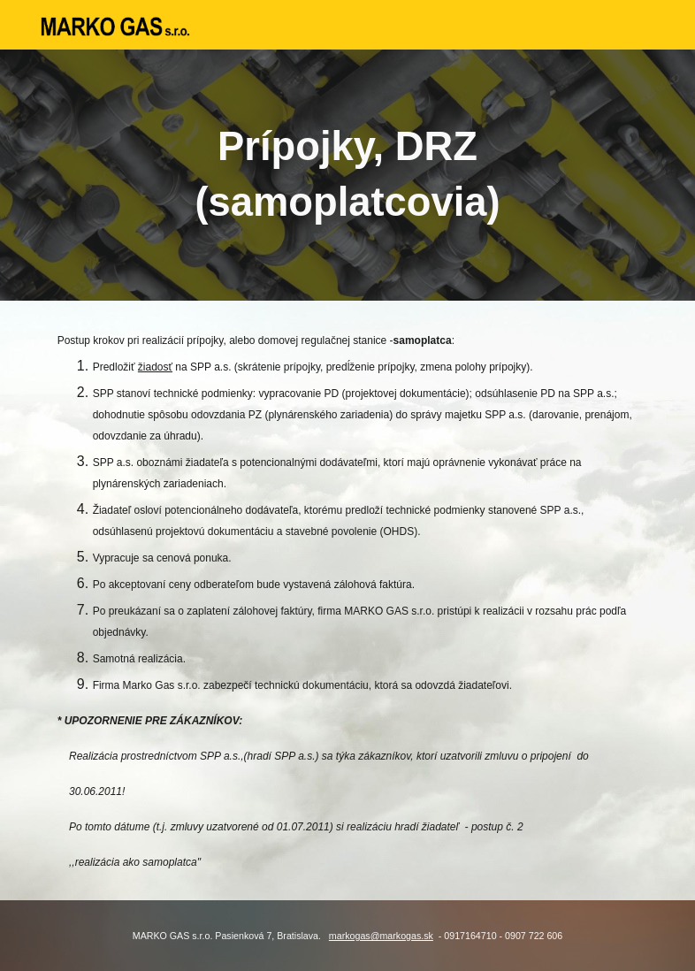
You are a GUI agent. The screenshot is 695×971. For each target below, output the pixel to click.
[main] (348, 174)
